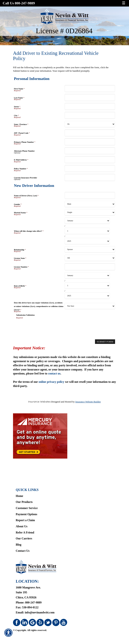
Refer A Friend (25, 532)
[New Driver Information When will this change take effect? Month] (87, 220)
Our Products (24, 501)
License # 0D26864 (64, 31)
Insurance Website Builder (88, 401)
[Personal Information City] (90, 115)
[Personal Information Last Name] (90, 97)
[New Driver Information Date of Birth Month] (87, 275)
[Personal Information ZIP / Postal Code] (90, 132)
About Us (21, 526)
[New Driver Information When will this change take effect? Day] (87, 231)
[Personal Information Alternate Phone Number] (90, 150)
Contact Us (22, 550)
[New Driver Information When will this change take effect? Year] (87, 241)
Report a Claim (25, 520)
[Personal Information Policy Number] (90, 168)
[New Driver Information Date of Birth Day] (87, 285)
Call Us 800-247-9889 (19, 3)
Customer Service (27, 508)
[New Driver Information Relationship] (90, 249)
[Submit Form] (105, 341)
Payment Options (26, 514)
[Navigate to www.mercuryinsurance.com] (64, 436)
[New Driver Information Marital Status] (90, 212)
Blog (18, 544)
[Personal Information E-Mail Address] (90, 159)
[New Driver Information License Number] (90, 266)
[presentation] (43, 326)
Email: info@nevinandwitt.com (35, 612)
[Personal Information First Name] (90, 88)
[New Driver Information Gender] (90, 204)
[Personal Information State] (90, 124)
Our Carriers (24, 538)
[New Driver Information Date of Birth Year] (87, 296)
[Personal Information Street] (90, 106)
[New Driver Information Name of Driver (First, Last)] (90, 195)
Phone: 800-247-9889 (29, 602)
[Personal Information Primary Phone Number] (90, 141)
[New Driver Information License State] (90, 258)
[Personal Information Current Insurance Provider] (90, 177)
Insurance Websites (39, 401)
